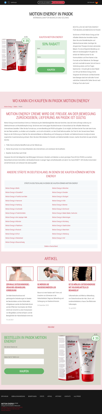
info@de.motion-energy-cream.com (10, 405)
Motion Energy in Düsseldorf (14, 192)
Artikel (49, 396)
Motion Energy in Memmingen (61, 217)
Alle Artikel (51, 327)
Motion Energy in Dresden (60, 192)
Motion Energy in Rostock (13, 230)
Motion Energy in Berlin (12, 188)
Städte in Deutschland (51, 246)
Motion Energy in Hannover (13, 201)
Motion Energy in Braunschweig (15, 242)
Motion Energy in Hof (58, 238)
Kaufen (51, 69)
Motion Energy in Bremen (59, 205)
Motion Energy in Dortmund (60, 209)
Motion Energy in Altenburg (60, 234)
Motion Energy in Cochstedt (13, 209)
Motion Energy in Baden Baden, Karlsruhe (64, 213)
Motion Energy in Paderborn (13, 225)
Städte (42, 396)
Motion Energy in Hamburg (13, 205)
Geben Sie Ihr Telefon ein (11, 357)
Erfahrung (4, 396)
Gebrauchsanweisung (18, 396)
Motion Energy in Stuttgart (60, 196)
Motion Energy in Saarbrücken (61, 225)
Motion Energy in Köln (59, 201)
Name (38, 48)
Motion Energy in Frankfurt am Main (16, 196)
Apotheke (58, 396)
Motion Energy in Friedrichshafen (15, 213)
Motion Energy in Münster (13, 221)
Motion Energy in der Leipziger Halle (16, 217)
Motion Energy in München (60, 188)
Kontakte (68, 396)
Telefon (39, 57)
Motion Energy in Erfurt (12, 234)
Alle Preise (77, 396)
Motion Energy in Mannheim (60, 230)
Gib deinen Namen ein (10, 347)
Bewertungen (32, 396)
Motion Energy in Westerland (14, 238)
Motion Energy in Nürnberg (60, 221)
